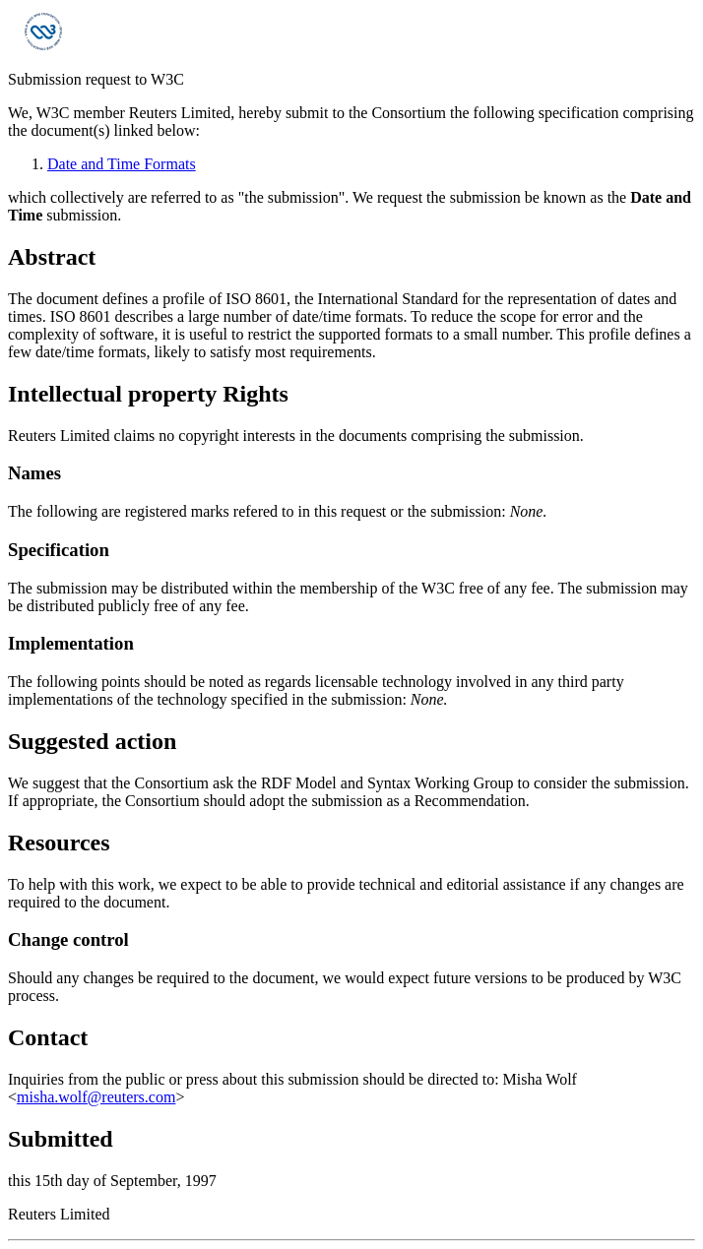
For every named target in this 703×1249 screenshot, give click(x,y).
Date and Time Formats (121, 164)
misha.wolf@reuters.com (96, 1097)
